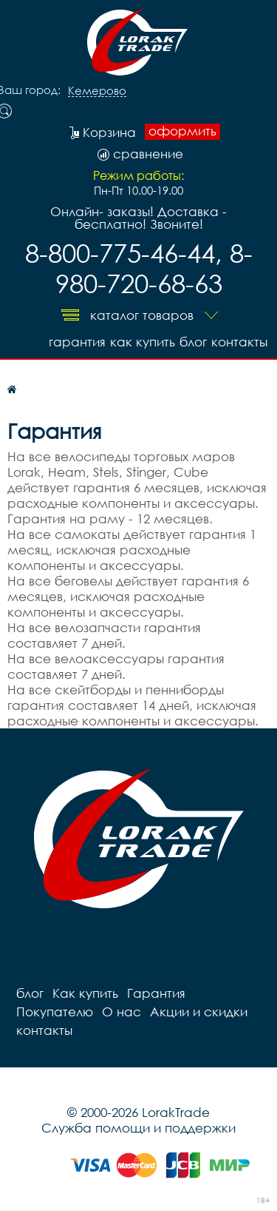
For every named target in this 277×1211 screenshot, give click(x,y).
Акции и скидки (198, 1011)
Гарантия (77, 341)
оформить (182, 131)
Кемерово (97, 91)
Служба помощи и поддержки (138, 1127)
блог (193, 341)
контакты (239, 341)
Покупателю (54, 1011)
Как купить (142, 341)
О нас (121, 1011)
